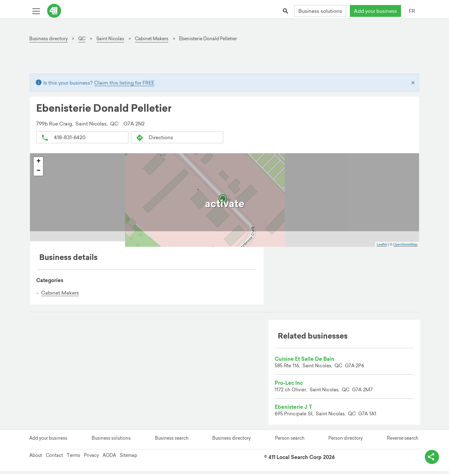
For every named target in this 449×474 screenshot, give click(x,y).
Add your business (375, 11)
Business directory (231, 441)
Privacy (91, 459)
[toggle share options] (430, 455)
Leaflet (382, 245)
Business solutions (320, 11)
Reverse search (402, 441)
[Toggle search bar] (286, 10)
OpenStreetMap (405, 245)
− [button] (38, 171)
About (35, 459)
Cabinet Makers (60, 293)
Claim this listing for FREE (124, 83)
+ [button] (38, 162)
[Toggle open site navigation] (36, 10)
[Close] (413, 83)
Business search (171, 441)
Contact (54, 459)
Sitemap (128, 459)
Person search (289, 441)
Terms (73, 459)
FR (412, 11)
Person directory (345, 441)
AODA (109, 459)
